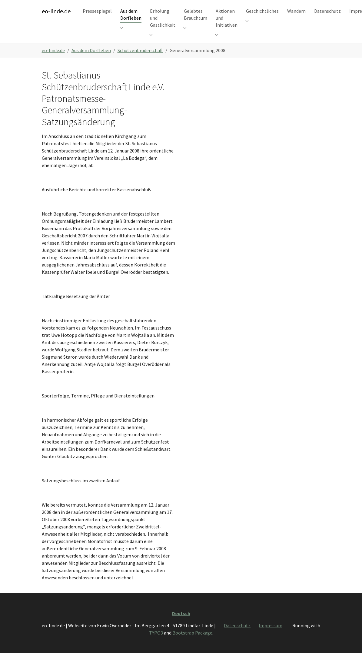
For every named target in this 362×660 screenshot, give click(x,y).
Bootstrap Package (192, 641)
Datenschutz (237, 634)
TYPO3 (156, 641)
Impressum (270, 634)
